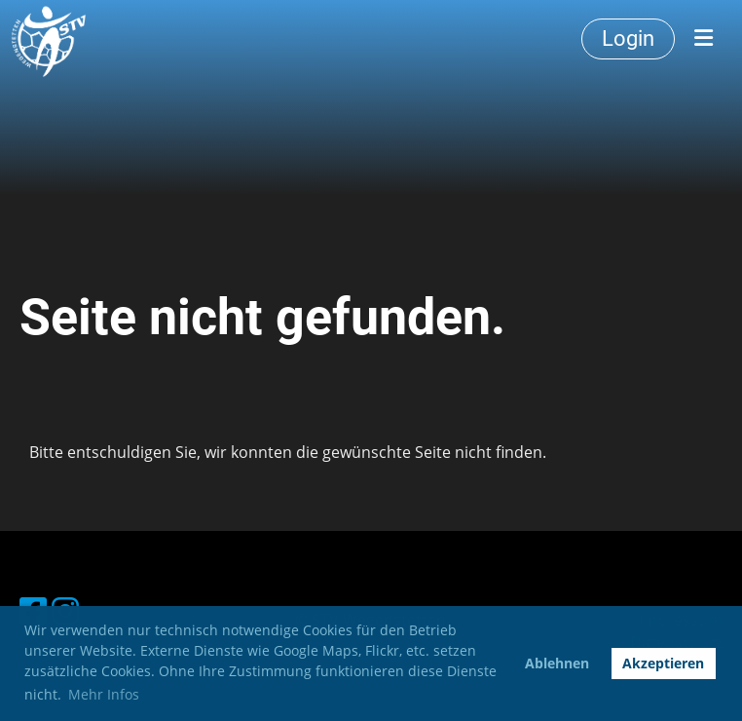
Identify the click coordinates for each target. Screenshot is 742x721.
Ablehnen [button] (557, 663)
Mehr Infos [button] (103, 694)
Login (628, 38)
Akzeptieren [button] (663, 663)
